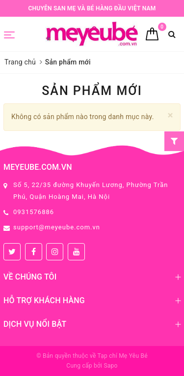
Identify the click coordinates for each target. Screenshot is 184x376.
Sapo (110, 365)
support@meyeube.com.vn (56, 227)
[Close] (170, 115)
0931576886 (33, 212)
